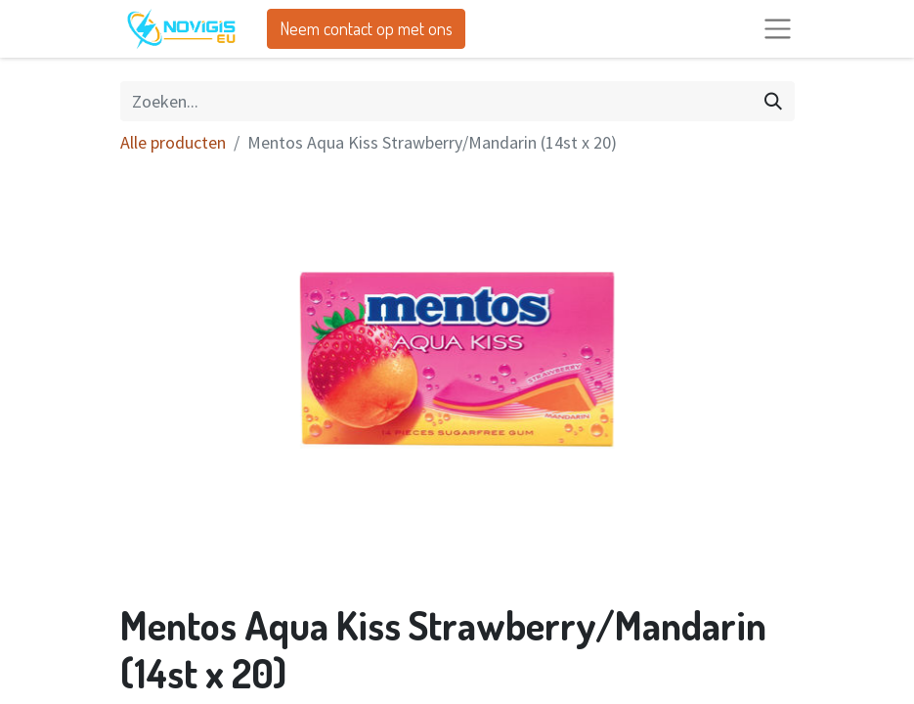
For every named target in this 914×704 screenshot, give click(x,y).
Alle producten (173, 142)
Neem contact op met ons (366, 28)
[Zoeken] (773, 101)
